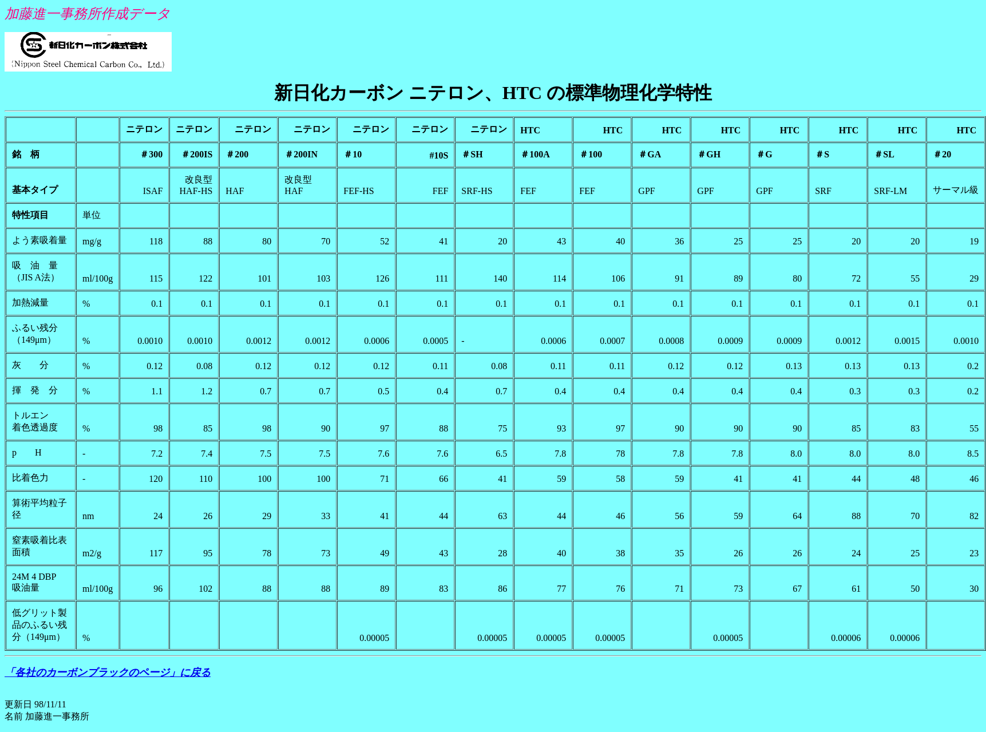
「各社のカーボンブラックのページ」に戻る (108, 672)
